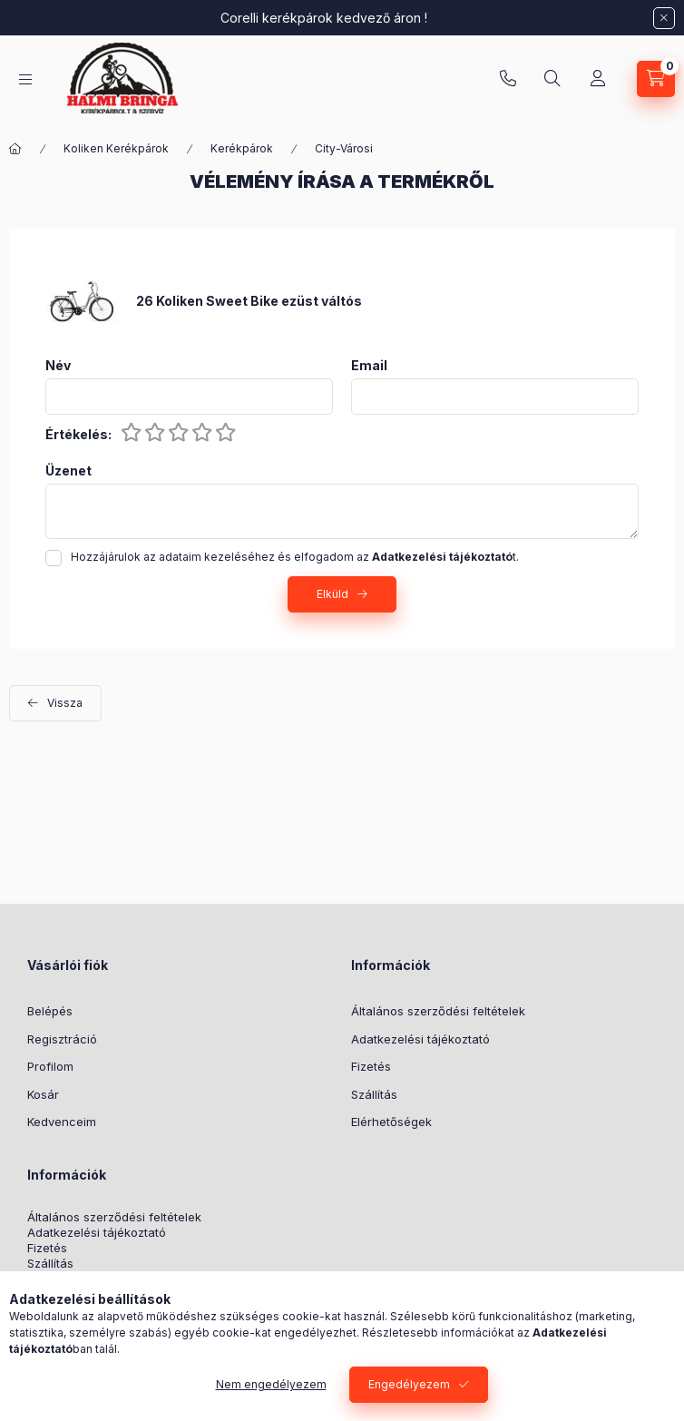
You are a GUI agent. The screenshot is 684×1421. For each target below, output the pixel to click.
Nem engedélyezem (271, 1384)
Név (58, 365)
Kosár (43, 1094)
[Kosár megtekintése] (656, 79)
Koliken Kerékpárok (116, 148)
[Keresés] (552, 79)
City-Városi (344, 148)
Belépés (50, 1011)
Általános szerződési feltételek (438, 1011)
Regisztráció (62, 1039)
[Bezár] (664, 18)
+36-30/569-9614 (508, 79)
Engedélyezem (409, 1384)
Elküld (332, 594)
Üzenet (68, 471)
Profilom (50, 1066)
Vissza (65, 703)
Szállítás (374, 1094)
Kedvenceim (61, 1121)
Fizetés (371, 1066)
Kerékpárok (241, 148)
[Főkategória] (15, 149)
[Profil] (598, 79)
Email (369, 365)
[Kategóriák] (25, 79)
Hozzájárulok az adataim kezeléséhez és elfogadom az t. (295, 557)
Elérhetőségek (391, 1121)
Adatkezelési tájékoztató (420, 1039)
